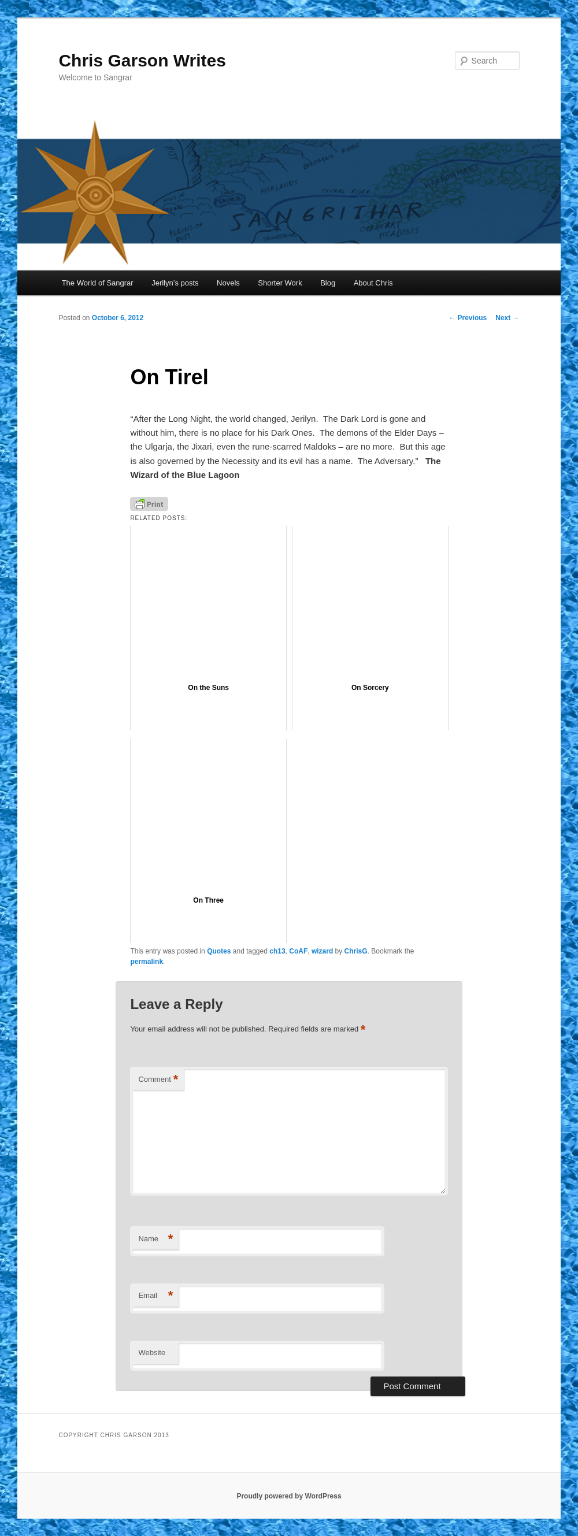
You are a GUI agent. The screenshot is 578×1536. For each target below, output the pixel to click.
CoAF (298, 951)
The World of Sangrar (98, 283)
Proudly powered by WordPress (288, 1496)
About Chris (373, 283)
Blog (327, 283)
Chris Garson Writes (142, 60)
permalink (146, 962)
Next (507, 318)
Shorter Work (280, 283)
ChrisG (356, 951)
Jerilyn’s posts (174, 283)
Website (151, 1352)
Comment (158, 1079)
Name (155, 1239)
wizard (322, 951)
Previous (468, 318)
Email (155, 1296)
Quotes (219, 951)
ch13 (277, 951)
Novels (228, 283)
